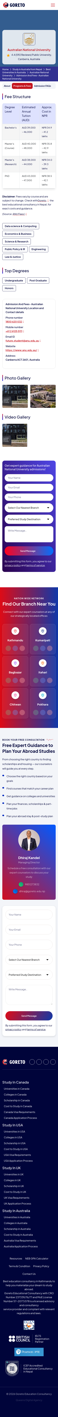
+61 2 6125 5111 (13, 331)
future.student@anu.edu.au (22, 340)
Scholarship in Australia (17, 1228)
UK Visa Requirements (16, 1197)
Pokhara (42, 704)
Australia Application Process (21, 1246)
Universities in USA (14, 1131)
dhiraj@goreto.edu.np (32, 891)
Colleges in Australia (15, 1223)
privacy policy (13, 565)
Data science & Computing (21, 226)
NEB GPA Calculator (36, 1258)
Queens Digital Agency (29, 1400)
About (7, 85)
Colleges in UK (12, 1180)
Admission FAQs (42, 85)
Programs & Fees (22, 85)
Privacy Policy (41, 1266)
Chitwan (15, 704)
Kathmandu (15, 640)
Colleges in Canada (15, 1094)
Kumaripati (42, 640)
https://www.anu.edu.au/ (21, 350)
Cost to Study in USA (16, 1149)
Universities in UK (14, 1174)
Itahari (43, 672)
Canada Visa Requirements (19, 1112)
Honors (9, 288)
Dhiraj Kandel (29, 858)
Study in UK (11, 1168)
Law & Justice (13, 256)
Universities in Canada (16, 1088)
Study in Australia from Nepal (27, 69)
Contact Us (29, 1273)
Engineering (38, 249)
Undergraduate (14, 280)
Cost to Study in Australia (18, 1234)
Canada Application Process (20, 1117)
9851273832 (32, 884)
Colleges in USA (13, 1137)
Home (5, 69)
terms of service (35, 565)
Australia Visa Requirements (20, 1240)
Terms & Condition (19, 1266)
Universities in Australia (17, 1217)
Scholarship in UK (14, 1186)
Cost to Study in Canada (18, 1106)
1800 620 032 (13, 321)
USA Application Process (18, 1160)
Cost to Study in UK (15, 1191)
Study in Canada (15, 1082)
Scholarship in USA (15, 1143)
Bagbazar (15, 672)
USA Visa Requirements (17, 1154)
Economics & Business (18, 233)
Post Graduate (38, 280)
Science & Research (16, 241)
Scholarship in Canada (17, 1100)
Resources (16, 1258)
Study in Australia (16, 1210)
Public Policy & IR (15, 249)
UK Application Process (17, 1203)
